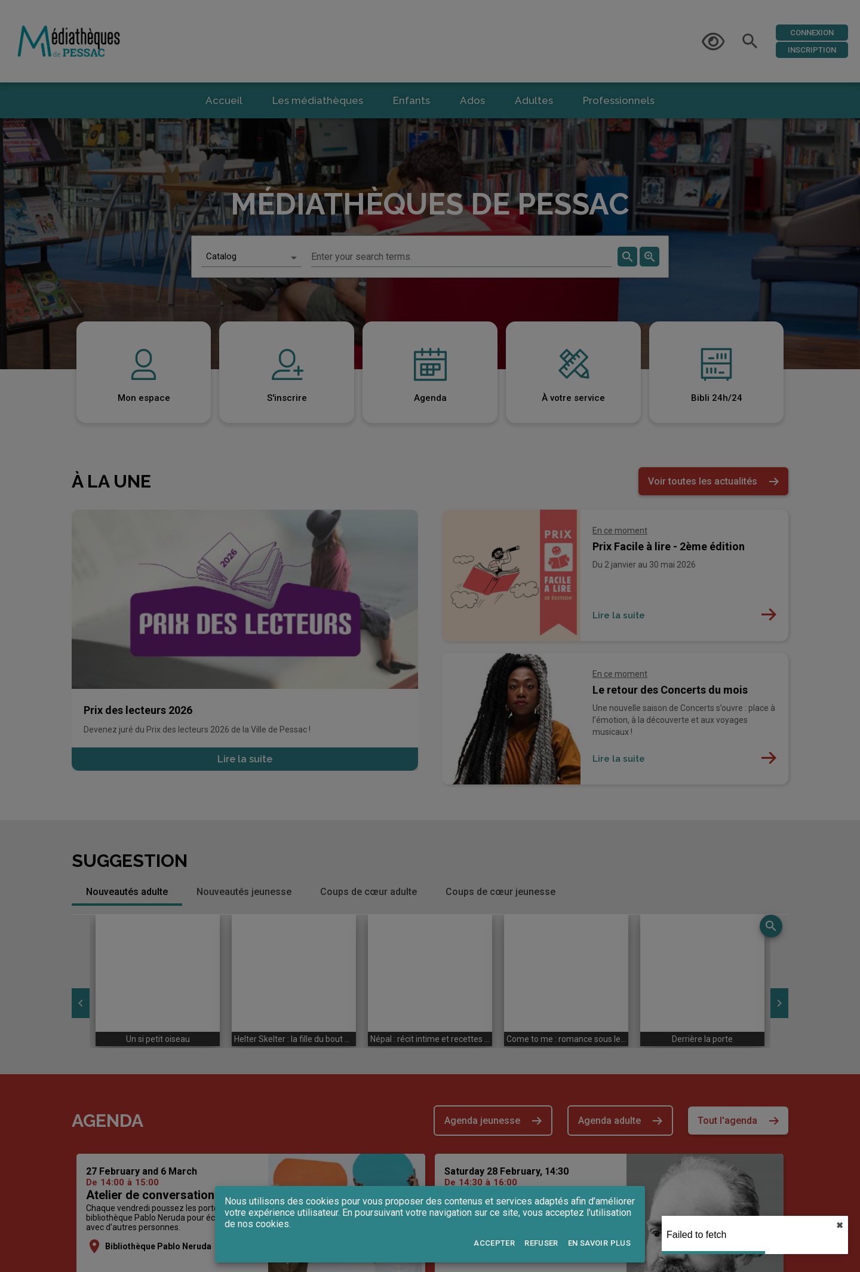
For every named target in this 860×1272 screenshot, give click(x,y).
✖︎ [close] (839, 1225)
